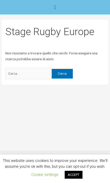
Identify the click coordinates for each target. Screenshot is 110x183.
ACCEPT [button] (73, 175)
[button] (55, 7)
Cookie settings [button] (44, 174)
